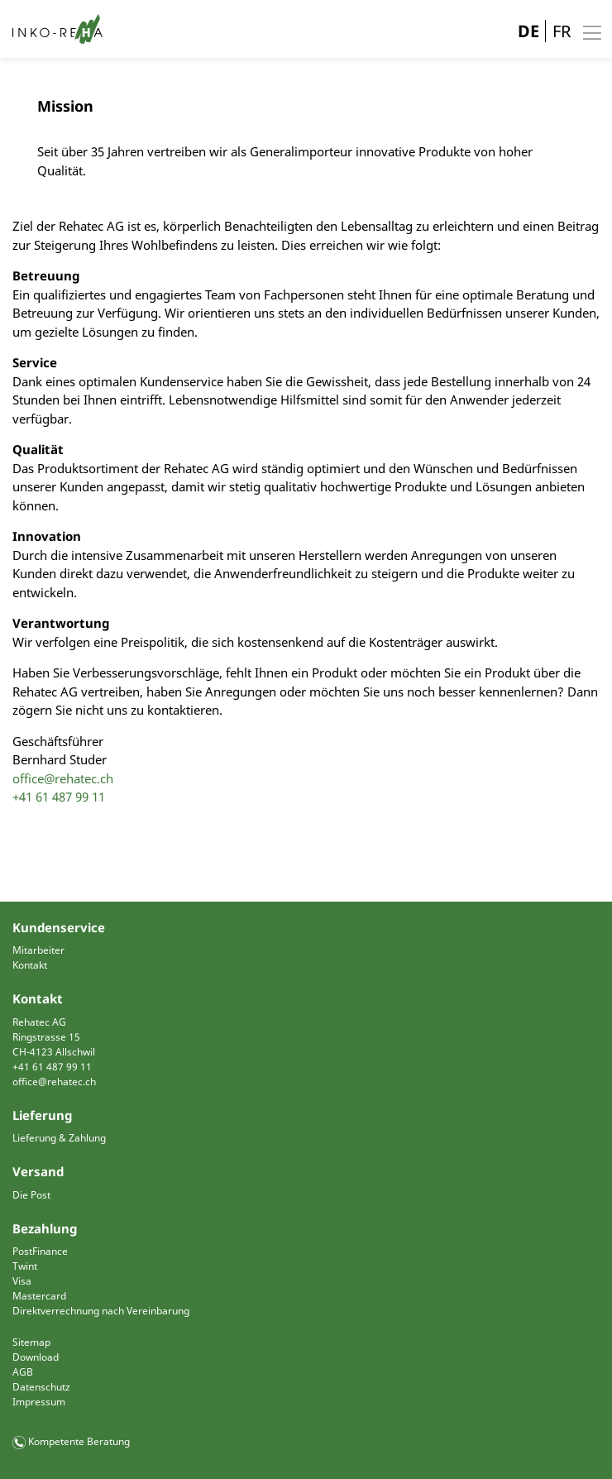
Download (35, 1357)
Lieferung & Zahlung (59, 1138)
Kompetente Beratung (79, 1441)
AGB (22, 1372)
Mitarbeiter (38, 950)
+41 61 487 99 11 (58, 796)
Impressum (38, 1402)
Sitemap (31, 1342)
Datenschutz (41, 1387)
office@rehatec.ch (62, 778)
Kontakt (29, 965)
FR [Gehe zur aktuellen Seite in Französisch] (561, 31)
